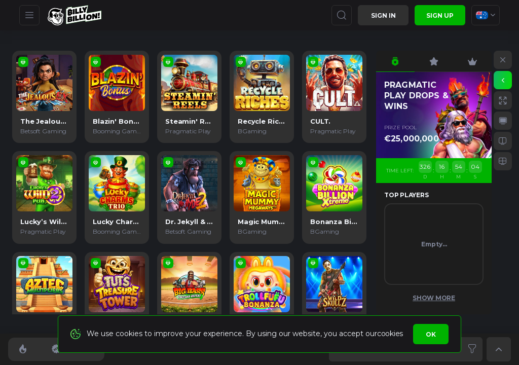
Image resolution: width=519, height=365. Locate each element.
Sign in (383, 15)
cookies (390, 333)
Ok (431, 334)
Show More (434, 298)
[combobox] (485, 15)
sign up (440, 15)
